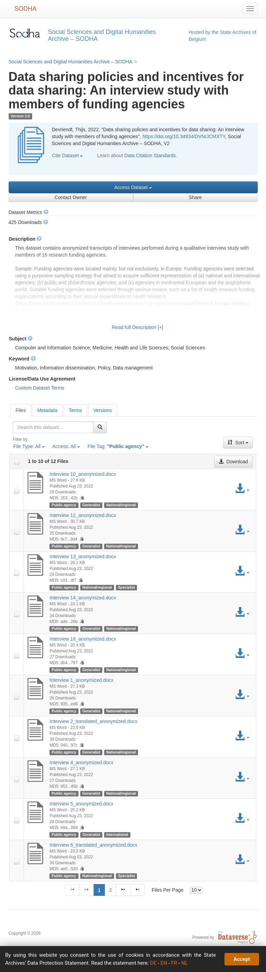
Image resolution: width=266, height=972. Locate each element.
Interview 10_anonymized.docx (82, 474)
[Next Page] (123, 890)
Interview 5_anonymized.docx (81, 803)
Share (195, 197)
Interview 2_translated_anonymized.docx (93, 721)
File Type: (29, 446)
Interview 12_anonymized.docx (82, 515)
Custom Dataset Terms (39, 388)
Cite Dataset (67, 155)
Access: (66, 446)
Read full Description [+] (137, 327)
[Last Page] (137, 890)
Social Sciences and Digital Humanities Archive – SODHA (70, 61)
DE (153, 963)
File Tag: (118, 446)
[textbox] (53, 427)
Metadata (47, 410)
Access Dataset (133, 187)
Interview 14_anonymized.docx (82, 597)
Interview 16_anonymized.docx (82, 639)
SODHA (26, 8)
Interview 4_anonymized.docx (81, 762)
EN (163, 963)
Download (233, 461)
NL (184, 963)
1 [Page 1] (99, 890)
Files (21, 410)
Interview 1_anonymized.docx (81, 680)
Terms (75, 410)
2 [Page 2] (110, 890)
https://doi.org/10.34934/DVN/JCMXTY (184, 136)
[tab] (20, 410)
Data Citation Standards (150, 155)
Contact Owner (71, 197)
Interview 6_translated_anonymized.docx (93, 845)
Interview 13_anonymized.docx (82, 556)
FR (174, 963)
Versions (102, 410)
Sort (238, 442)
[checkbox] (17, 461)
